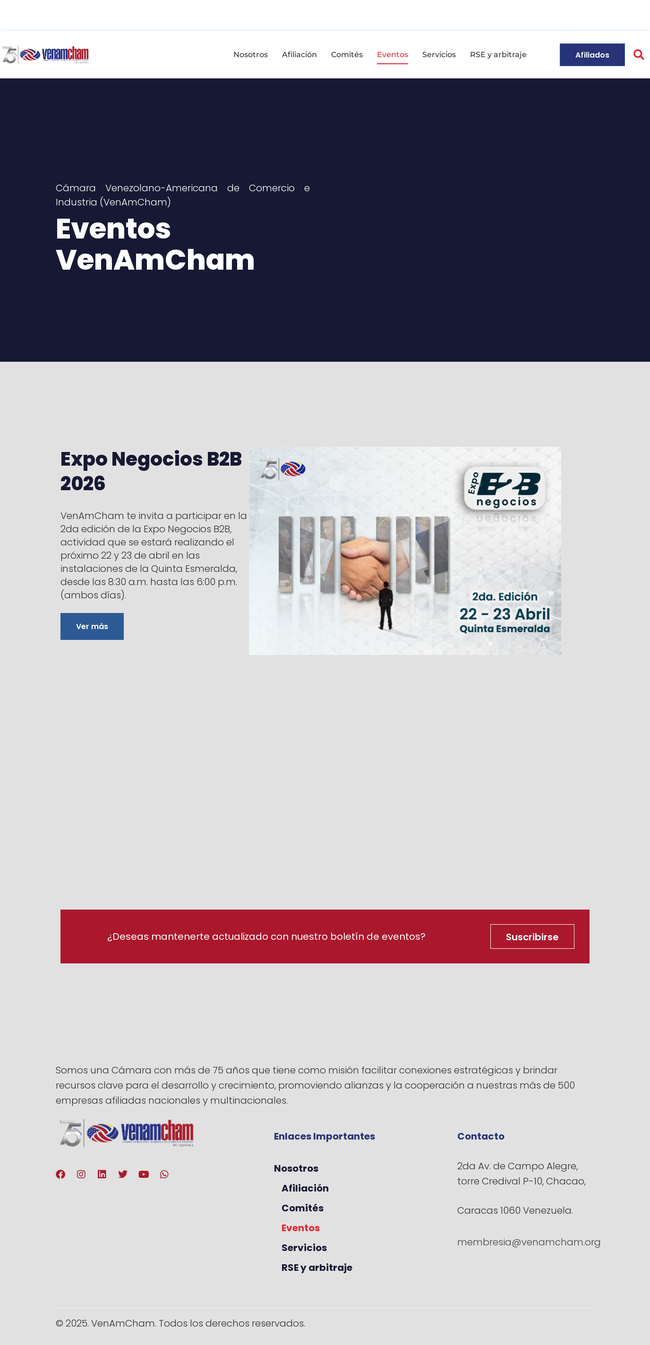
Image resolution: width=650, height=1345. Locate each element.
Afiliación (299, 54)
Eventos (392, 54)
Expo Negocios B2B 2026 (151, 471)
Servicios (439, 54)
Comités (347, 54)
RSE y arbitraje (498, 54)
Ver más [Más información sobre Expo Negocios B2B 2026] (92, 626)
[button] (639, 55)
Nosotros (250, 54)
